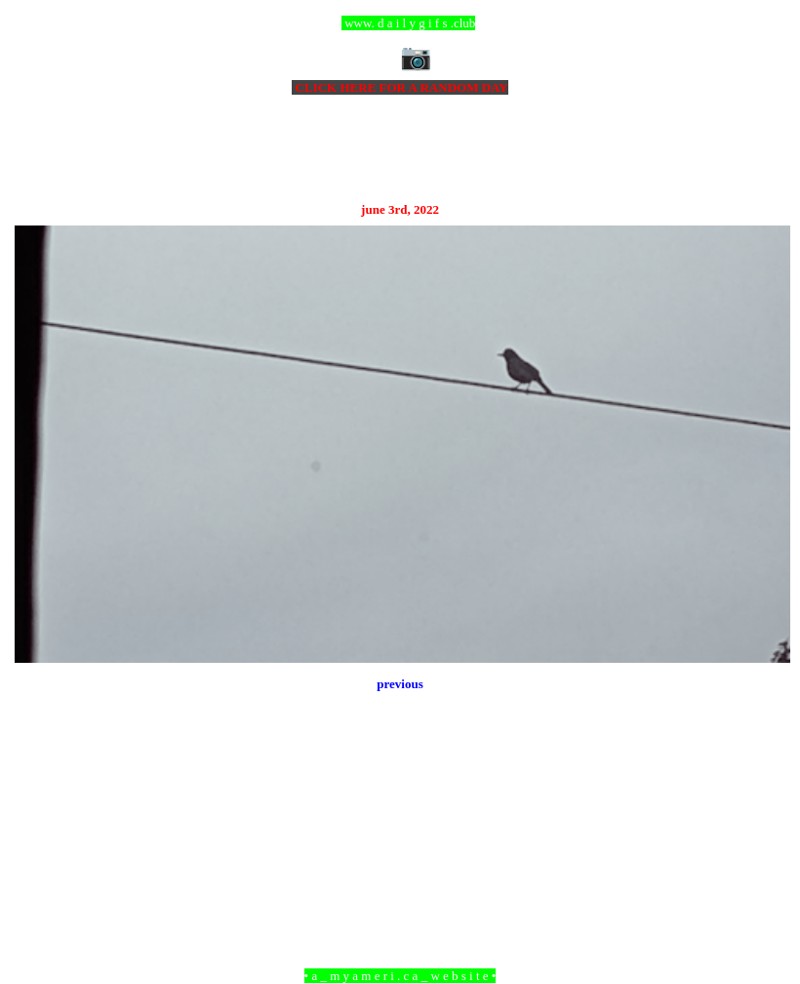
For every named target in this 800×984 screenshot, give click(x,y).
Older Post (763, 869)
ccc (400, 23)
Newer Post (39, 869)
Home (403, 869)
